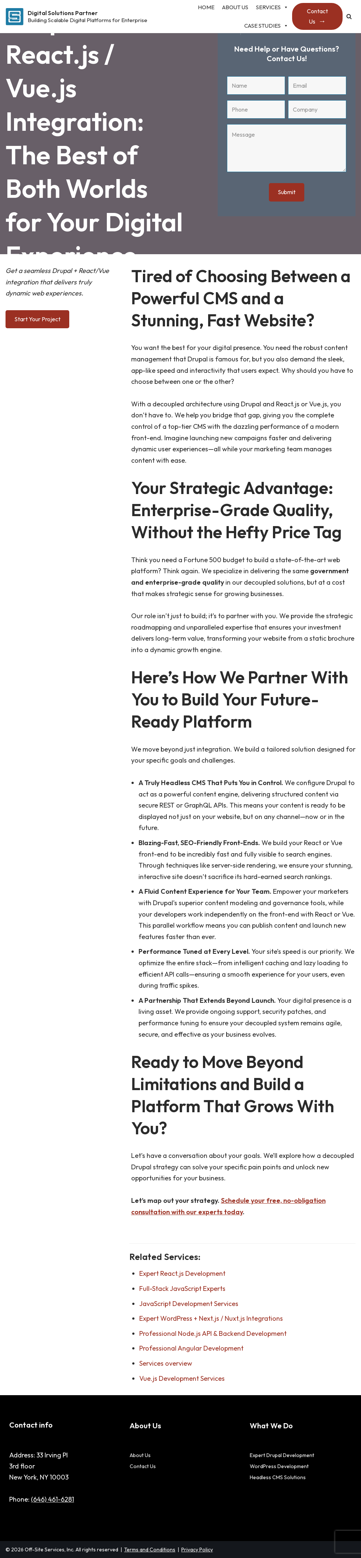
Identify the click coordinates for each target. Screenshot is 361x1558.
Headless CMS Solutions (278, 1477)
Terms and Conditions (149, 1549)
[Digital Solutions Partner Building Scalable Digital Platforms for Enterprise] (76, 16)
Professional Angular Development (191, 1348)
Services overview (165, 1363)
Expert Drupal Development (282, 1455)
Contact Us (317, 16)
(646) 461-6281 (52, 1499)
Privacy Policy (197, 1549)
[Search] (349, 16)
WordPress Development (279, 1466)
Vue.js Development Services (182, 1378)
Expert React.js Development (182, 1273)
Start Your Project (37, 319)
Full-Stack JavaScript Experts (182, 1288)
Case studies (266, 26)
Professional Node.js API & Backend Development (213, 1333)
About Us (140, 1455)
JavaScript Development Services (188, 1303)
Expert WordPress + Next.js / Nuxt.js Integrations (211, 1318)
